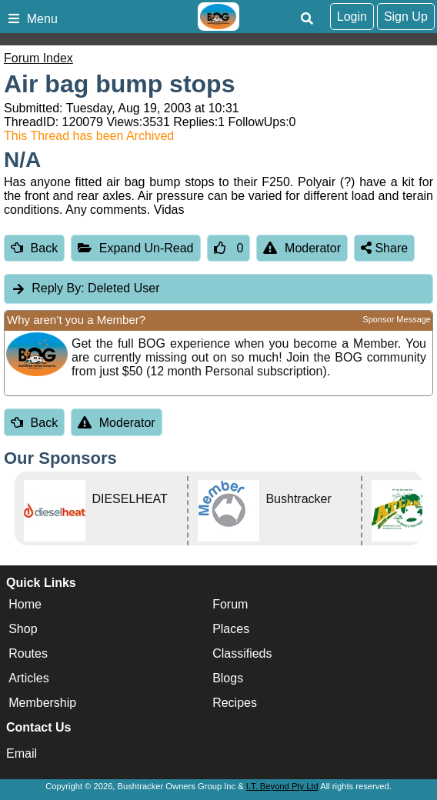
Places (230, 629)
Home (25, 605)
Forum (230, 605)
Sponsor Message (396, 319)
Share (384, 248)
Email (21, 753)
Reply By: (58, 288)
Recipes (234, 703)
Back (34, 248)
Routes (28, 654)
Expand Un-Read (135, 248)
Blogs (227, 678)
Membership (42, 703)
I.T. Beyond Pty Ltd (282, 786)
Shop (22, 629)
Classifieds (242, 654)
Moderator (302, 248)
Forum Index (38, 58)
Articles (28, 678)
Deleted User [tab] (85, 288)
